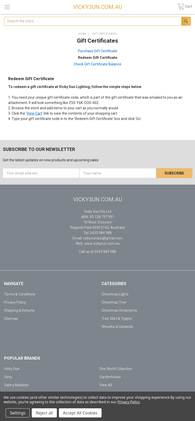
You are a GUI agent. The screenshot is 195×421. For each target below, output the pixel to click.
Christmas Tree (114, 302)
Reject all (44, 413)
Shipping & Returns (19, 310)
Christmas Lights (115, 294)
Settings (17, 413)
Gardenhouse (110, 377)
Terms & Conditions (19, 294)
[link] (48, 336)
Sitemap (11, 319)
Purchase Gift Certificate (97, 51)
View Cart (34, 113)
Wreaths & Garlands (117, 327)
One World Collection (115, 369)
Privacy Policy (15, 302)
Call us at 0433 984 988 (97, 252)
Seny (8, 377)
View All (105, 385)
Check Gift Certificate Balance (97, 64)
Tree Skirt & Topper (117, 319)
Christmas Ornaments (119, 310)
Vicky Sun (12, 369)
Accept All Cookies (80, 413)
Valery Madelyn (16, 385)
